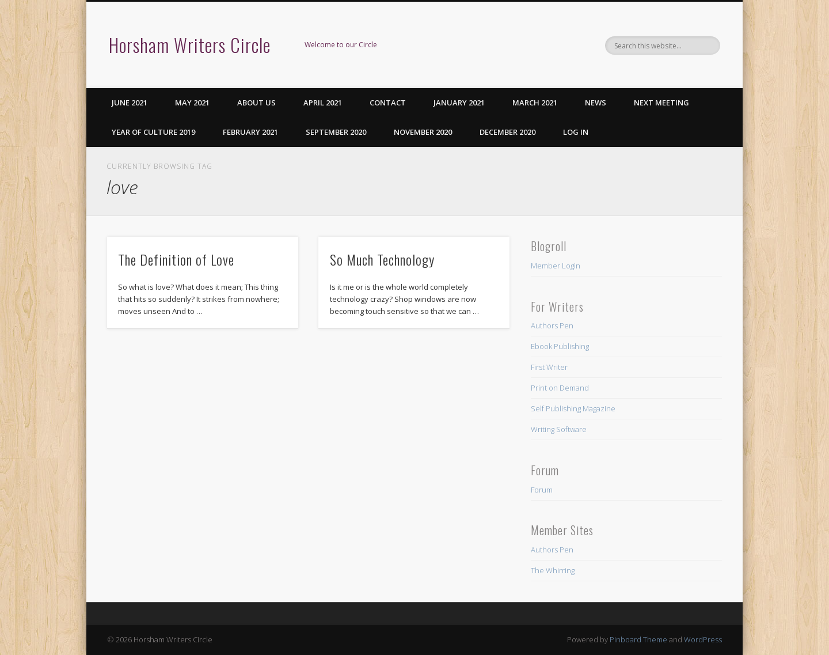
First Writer (549, 367)
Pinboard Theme (638, 639)
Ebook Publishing (560, 346)
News (595, 102)
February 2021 (250, 132)
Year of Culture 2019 (153, 132)
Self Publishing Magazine (573, 408)
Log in (575, 132)
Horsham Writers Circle (190, 44)
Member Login (555, 265)
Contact (388, 102)
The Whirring (553, 570)
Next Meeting (661, 102)
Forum (542, 489)
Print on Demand (560, 388)
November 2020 (423, 132)
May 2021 (192, 102)
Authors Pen (552, 325)
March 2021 (534, 102)
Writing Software (559, 429)
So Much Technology (382, 259)
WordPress (703, 639)
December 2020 (507, 132)
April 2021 (322, 102)
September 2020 (336, 132)
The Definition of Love (176, 259)
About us (256, 102)
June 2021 (129, 102)
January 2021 (459, 102)
